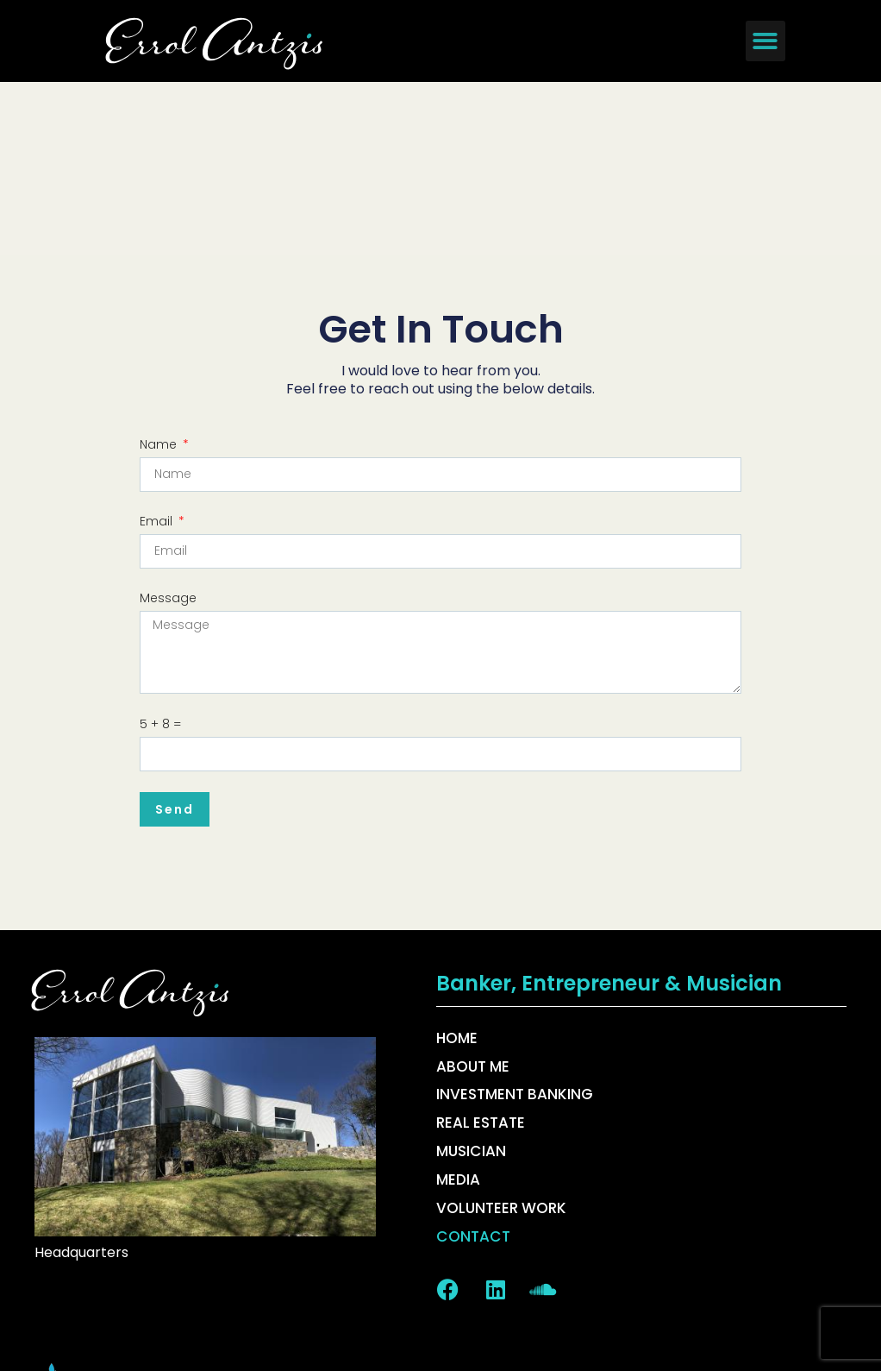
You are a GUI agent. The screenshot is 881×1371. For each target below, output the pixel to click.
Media (458, 1007)
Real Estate (480, 950)
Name (160, 271)
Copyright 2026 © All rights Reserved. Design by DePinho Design (440, 1327)
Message (168, 425)
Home (457, 865)
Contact (472, 1063)
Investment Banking (514, 922)
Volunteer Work (501, 1035)
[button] (766, 41)
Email (158, 348)
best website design (253, 1225)
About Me (472, 894)
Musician (470, 978)
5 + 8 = (160, 551)
